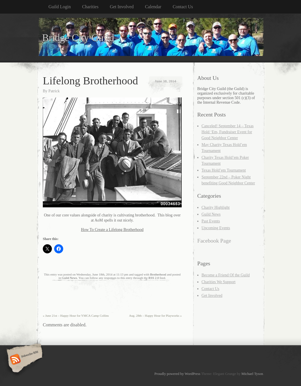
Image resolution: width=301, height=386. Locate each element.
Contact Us (183, 6)
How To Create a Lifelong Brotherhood (112, 230)
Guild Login (59, 6)
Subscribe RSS (24, 360)
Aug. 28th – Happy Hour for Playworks (155, 315)
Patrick (54, 91)
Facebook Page (214, 241)
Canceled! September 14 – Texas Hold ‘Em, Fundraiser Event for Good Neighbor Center (228, 132)
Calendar (153, 6)
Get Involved (121, 6)
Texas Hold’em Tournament (224, 170)
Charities (90, 6)
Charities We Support (219, 282)
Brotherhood (158, 274)
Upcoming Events (216, 228)
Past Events (211, 221)
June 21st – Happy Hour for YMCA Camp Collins (76, 315)
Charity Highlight (216, 207)
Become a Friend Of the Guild (226, 275)
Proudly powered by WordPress (177, 374)
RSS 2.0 (154, 277)
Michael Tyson (252, 374)
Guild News (69, 277)
